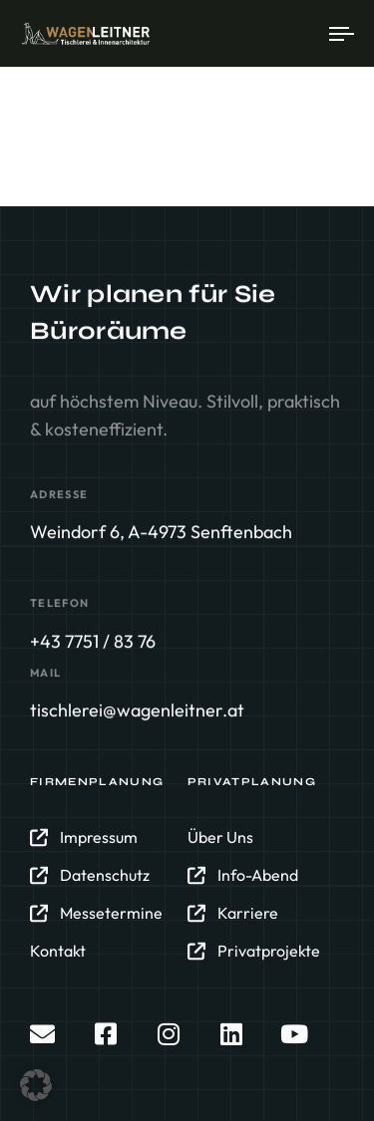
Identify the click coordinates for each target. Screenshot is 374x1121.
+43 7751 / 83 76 (93, 641)
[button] (36, 1085)
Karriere (232, 914)
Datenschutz (90, 876)
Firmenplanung (97, 782)
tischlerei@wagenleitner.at (137, 711)
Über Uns (220, 838)
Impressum (84, 838)
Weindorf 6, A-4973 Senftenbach (161, 532)
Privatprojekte (253, 952)
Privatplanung (252, 782)
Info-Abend (242, 876)
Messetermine (96, 914)
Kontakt (58, 952)
